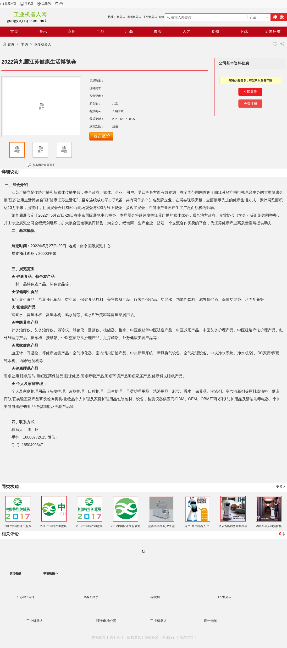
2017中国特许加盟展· (18, 526)
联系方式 (186, 637)
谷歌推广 (156, 597)
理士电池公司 (106, 621)
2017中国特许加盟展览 (125, 526)
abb (161, 17)
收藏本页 (10, 3)
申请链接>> (50, 573)
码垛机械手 (91, 597)
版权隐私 (134, 637)
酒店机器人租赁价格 (269, 526)
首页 (11, 44)
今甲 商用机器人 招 (197, 526)
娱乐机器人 (42, 44)
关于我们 (116, 637)
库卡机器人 (134, 17)
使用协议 (151, 637)
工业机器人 (150, 17)
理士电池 (210, 621)
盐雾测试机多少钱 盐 (161, 526)
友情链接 (15, 573)
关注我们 (169, 637)
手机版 (29, 3)
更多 (281, 487)
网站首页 (98, 637)
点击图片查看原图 (41, 165)
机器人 (121, 17)
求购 (24, 44)
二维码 (46, 3)
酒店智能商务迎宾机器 (233, 526)
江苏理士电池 (25, 597)
